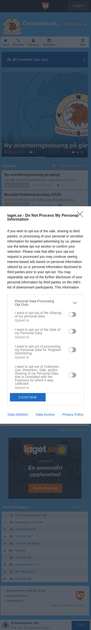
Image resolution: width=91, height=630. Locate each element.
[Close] (81, 215)
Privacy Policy (72, 414)
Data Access (45, 414)
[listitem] (45, 302)
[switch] (72, 314)
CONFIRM (28, 397)
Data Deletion (18, 414)
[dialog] (45, 315)
